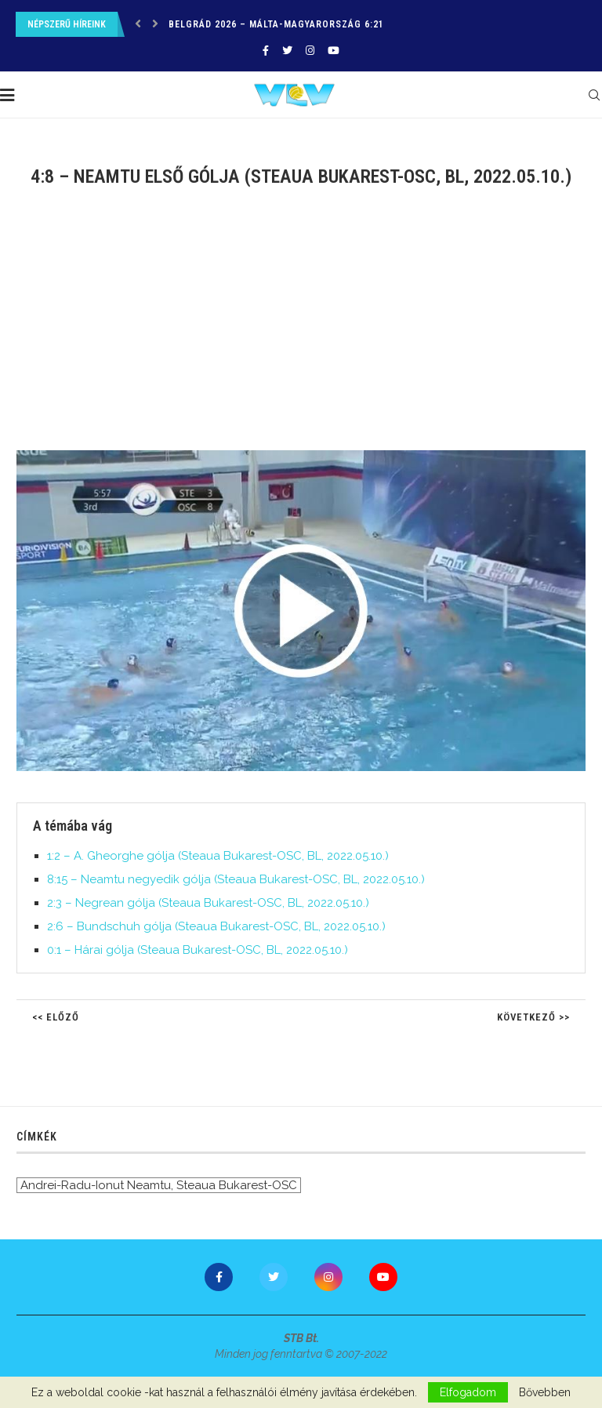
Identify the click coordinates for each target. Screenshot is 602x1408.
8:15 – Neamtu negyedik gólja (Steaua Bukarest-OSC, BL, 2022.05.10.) (236, 879)
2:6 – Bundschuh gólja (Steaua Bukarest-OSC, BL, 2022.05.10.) (216, 926)
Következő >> (533, 1017)
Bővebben (545, 1392)
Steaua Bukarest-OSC (236, 1185)
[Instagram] (310, 50)
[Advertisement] (301, 328)
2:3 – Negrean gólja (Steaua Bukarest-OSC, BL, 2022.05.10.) (208, 903)
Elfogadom (468, 1392)
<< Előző (55, 1017)
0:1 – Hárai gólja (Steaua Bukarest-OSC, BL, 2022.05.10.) (197, 950)
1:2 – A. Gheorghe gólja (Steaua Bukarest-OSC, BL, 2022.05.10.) (218, 856)
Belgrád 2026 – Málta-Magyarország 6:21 (276, 24)
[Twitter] (287, 50)
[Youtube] (333, 50)
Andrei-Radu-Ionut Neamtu (95, 1185)
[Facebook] (266, 50)
